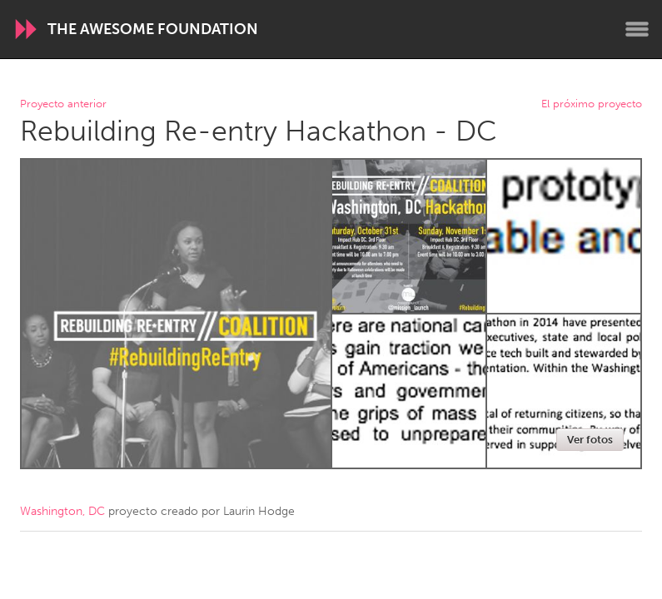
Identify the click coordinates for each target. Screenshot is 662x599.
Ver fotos (590, 439)
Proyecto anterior (63, 104)
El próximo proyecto (591, 104)
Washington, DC (62, 511)
